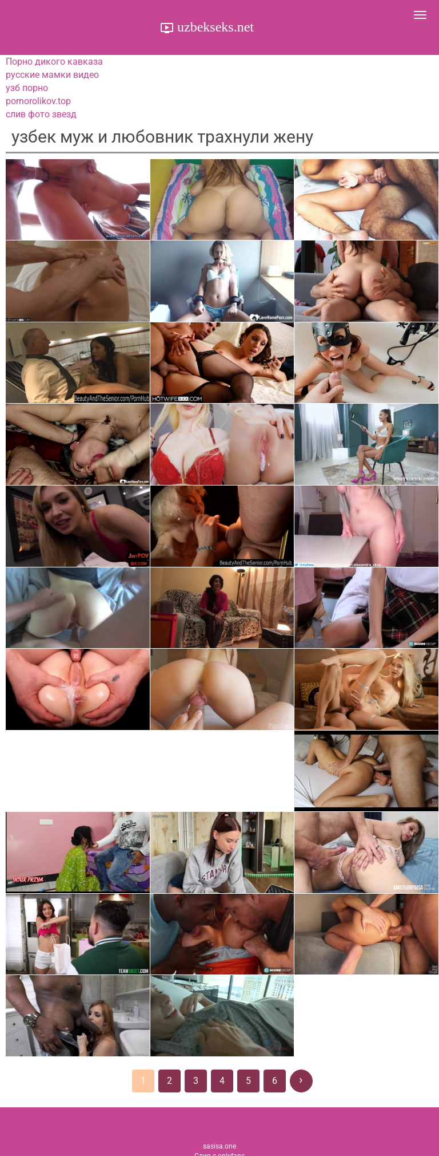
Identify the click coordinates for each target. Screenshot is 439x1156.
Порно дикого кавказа (54, 61)
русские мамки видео (52, 74)
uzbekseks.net (214, 26)
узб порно (27, 87)
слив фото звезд (41, 114)
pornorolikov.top (38, 101)
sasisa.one (219, 1146)
